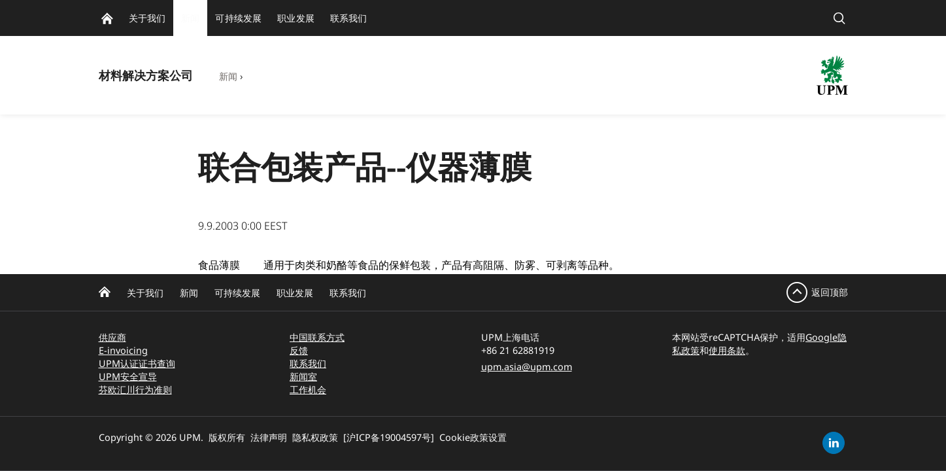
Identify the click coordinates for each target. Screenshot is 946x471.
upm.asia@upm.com (526, 366)
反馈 (299, 350)
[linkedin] (833, 443)
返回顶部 (829, 292)
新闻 (228, 76)
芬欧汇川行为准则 (135, 389)
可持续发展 (237, 293)
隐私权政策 (315, 437)
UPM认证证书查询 (137, 363)
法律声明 (268, 437)
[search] (839, 18)
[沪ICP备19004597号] (388, 437)
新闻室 (303, 376)
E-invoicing (123, 350)
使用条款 (727, 350)
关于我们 (145, 293)
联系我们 (347, 293)
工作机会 (308, 389)
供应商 (112, 337)
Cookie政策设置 (473, 437)
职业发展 (295, 293)
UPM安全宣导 (128, 376)
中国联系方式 (317, 337)
